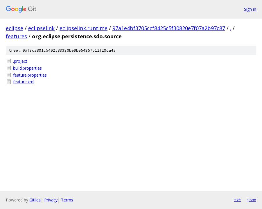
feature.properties (30, 75)
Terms (67, 200)
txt (237, 199)
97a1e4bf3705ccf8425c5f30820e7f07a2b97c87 (168, 28)
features (16, 36)
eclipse (14, 28)
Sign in (250, 9)
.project (20, 61)
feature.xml (23, 81)
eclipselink (41, 28)
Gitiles (35, 200)
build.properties (27, 68)
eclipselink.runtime (83, 28)
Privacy (51, 200)
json (251, 199)
